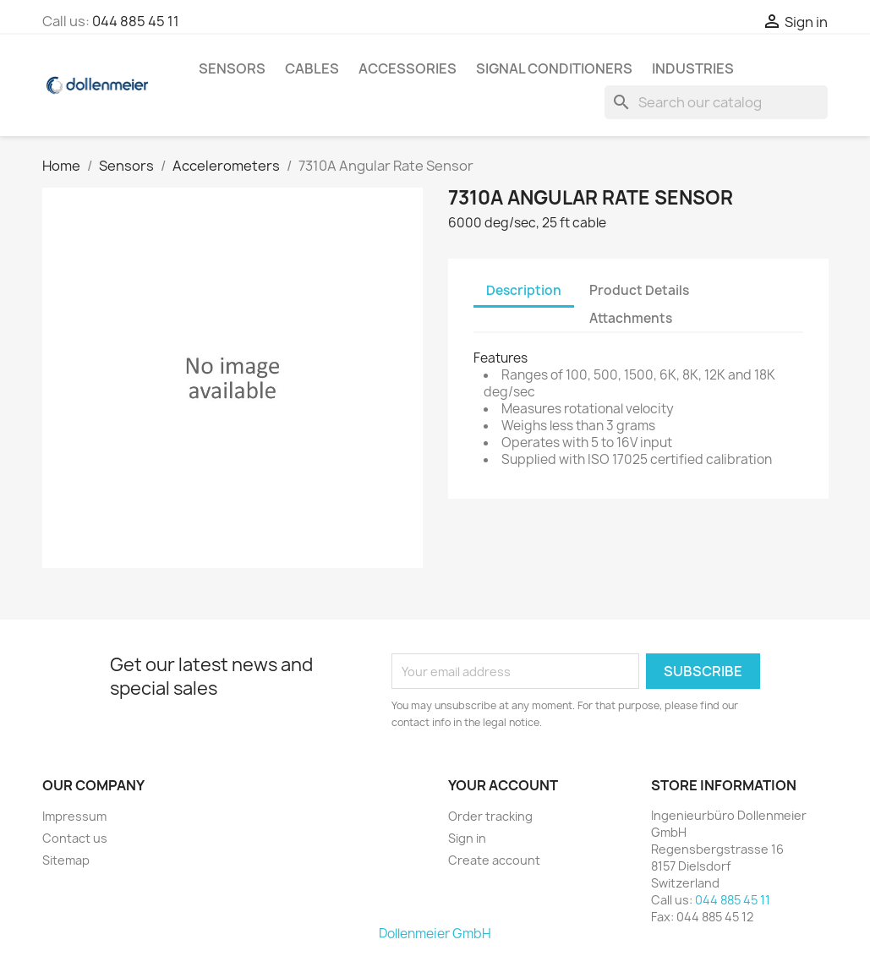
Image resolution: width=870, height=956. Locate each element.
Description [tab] (523, 290)
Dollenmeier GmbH (435, 933)
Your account (503, 785)
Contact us (74, 838)
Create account (494, 860)
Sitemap (66, 860)
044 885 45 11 (135, 21)
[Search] (716, 102)
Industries (693, 68)
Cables (312, 68)
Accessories (407, 68)
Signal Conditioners (554, 68)
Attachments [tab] (630, 318)
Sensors (232, 68)
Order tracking (490, 816)
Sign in (467, 838)
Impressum (74, 816)
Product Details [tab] (639, 290)
